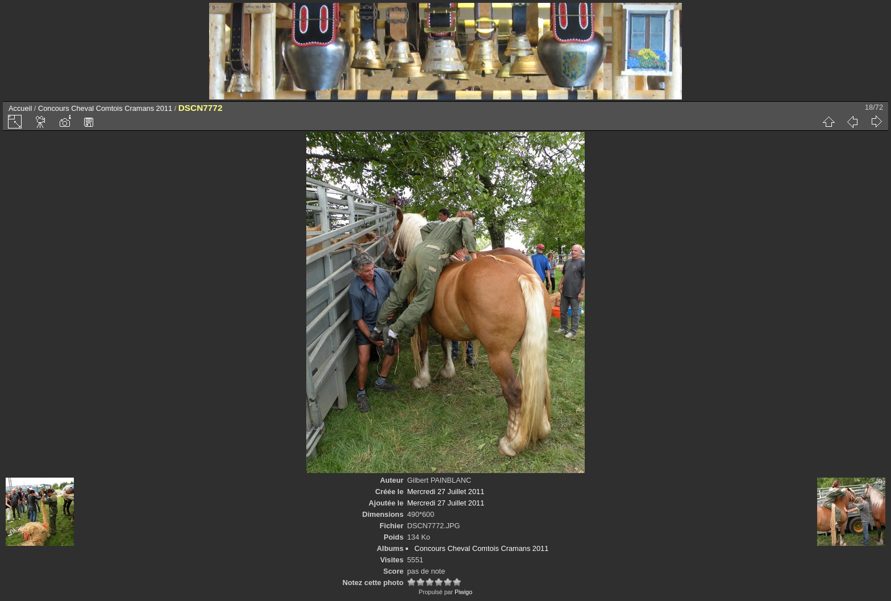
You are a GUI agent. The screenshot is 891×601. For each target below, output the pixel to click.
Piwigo (463, 591)
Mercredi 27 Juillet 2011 (445, 491)
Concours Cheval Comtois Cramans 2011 (105, 108)
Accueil (20, 108)
